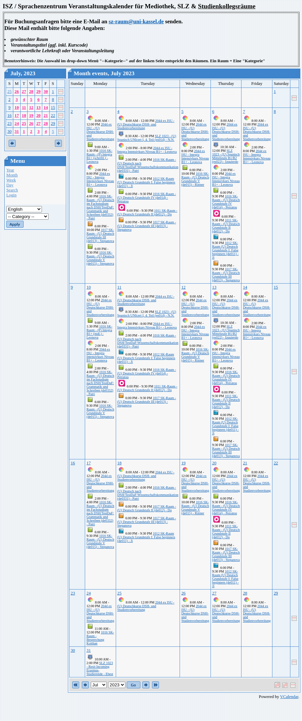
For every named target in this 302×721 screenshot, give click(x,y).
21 (46, 115)
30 (46, 91)
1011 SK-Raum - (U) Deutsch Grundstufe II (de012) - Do (147, 212)
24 (17, 123)
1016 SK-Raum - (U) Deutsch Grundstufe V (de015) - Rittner (195, 179)
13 (38, 107)
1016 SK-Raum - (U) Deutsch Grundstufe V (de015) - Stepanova (100, 258)
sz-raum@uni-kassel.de (136, 21)
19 (31, 115)
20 (38, 115)
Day (9, 185)
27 (24, 91)
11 (24, 107)
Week (11, 180)
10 (17, 107)
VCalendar (289, 696)
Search (12, 190)
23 (9, 123)
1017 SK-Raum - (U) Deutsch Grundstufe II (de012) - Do (146, 508)
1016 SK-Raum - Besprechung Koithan (100, 637)
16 (9, 115)
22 (53, 115)
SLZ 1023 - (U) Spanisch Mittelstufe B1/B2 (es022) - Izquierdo (226, 156)
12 (31, 107)
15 (53, 107)
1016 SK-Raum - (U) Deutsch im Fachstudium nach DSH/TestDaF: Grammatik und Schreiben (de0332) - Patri (100, 207)
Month (12, 175)
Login (11, 195)
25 (9, 91)
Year (10, 170)
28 (31, 91)
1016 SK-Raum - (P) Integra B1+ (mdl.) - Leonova (99, 332)
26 (17, 91)
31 (17, 131)
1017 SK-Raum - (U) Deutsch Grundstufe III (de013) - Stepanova (100, 235)
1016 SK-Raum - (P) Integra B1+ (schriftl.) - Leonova (99, 156)
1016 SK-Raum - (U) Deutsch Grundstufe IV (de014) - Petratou (146, 197)
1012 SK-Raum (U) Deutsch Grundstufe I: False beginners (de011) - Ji (146, 182)
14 (46, 107)
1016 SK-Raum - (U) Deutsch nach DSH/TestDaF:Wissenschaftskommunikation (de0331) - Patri (148, 165)
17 (17, 115)
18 (24, 115)
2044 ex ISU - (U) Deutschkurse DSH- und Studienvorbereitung (100, 131)
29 (38, 91)
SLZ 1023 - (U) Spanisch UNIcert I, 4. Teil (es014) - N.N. (146, 137)
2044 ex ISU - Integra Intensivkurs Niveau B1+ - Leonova (100, 179)
